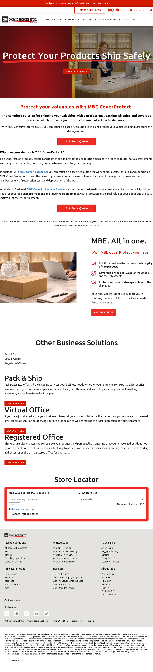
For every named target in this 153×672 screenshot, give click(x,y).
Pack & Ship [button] (89, 22)
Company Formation (13, 562)
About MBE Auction (62, 548)
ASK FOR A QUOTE (103, 312)
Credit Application (61, 584)
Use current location (23, 509)
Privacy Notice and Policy (37, 621)
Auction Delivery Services (65, 555)
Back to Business (61, 574)
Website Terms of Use (14, 621)
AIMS (6, 551)
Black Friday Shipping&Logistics (67, 577)
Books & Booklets (13, 584)
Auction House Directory (64, 562)
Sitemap (105, 588)
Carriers (105, 555)
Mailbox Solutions (15, 542)
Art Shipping (107, 548)
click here (93, 225)
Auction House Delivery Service (67, 558)
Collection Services (110, 562)
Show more (12, 600)
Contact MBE (107, 591)
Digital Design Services (63, 588)
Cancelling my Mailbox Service (18, 558)
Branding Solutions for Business (68, 581)
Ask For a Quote (76, 141)
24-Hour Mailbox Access (15, 548)
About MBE (108, 568)
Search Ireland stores (25, 513)
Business (58, 568)
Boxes (7, 588)
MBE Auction (61, 542)
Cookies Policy (78, 621)
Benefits (8, 555)
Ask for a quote (95, 11)
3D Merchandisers (13, 574)
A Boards (8, 577)
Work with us (107, 574)
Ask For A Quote (76, 71)
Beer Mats (9, 581)
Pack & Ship (108, 542)
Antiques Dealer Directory (65, 551)
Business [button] (128, 22)
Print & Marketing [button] (109, 22)
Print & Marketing (14, 568)
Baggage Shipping (109, 551)
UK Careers (106, 577)
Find (14, 504)
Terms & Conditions (60, 621)
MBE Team (106, 581)
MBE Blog (106, 584)
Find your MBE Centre (125, 11)
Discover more (15, 403)
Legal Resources (109, 594)
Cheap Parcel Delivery (111, 558)
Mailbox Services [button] (51, 22)
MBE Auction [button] (71, 22)
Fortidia (90, 621)
